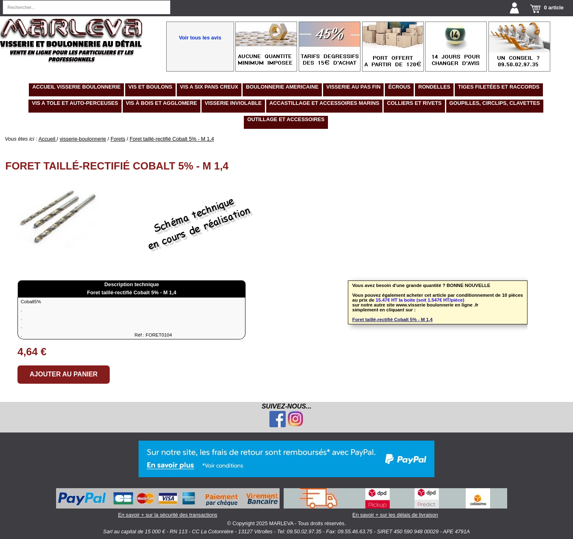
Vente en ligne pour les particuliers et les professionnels (71, 56)
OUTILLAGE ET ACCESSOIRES (285, 119)
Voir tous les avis (200, 38)
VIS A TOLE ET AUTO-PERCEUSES (75, 103)
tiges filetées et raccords (499, 87)
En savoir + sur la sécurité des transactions (168, 503)
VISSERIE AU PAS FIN (353, 87)
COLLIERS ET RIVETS (414, 103)
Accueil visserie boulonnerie (76, 87)
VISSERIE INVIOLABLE (233, 103)
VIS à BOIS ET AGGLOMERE (161, 103)
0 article (554, 7)
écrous (399, 87)
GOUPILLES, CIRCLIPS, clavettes (494, 103)
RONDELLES (434, 87)
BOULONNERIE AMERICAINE (282, 87)
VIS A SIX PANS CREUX (209, 87)
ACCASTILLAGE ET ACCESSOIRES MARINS (324, 103)
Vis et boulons (150, 87)
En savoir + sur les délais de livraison (395, 503)
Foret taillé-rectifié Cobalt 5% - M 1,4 (392, 319)
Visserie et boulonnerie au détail (70, 44)
